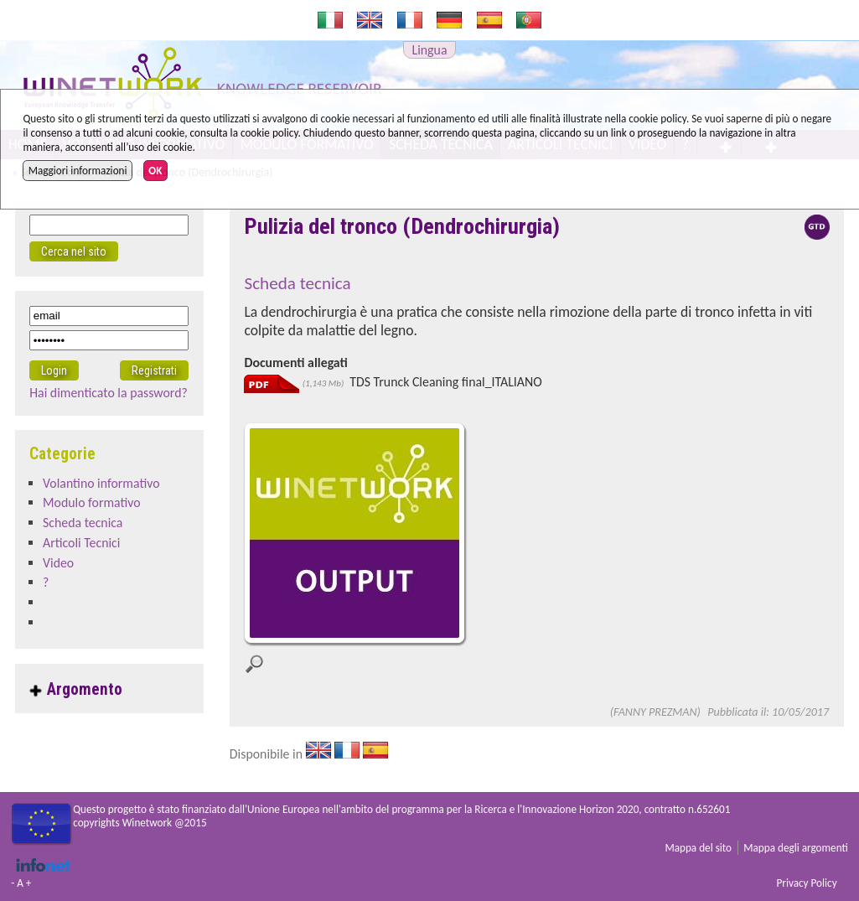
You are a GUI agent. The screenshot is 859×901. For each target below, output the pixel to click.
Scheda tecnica (82, 523)
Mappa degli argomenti (795, 848)
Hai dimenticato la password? (108, 393)
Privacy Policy (806, 883)
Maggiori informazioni (77, 170)
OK (155, 170)
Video (58, 563)
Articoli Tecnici (81, 543)
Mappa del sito (698, 848)
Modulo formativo (92, 502)
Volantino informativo (101, 483)
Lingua (430, 50)
